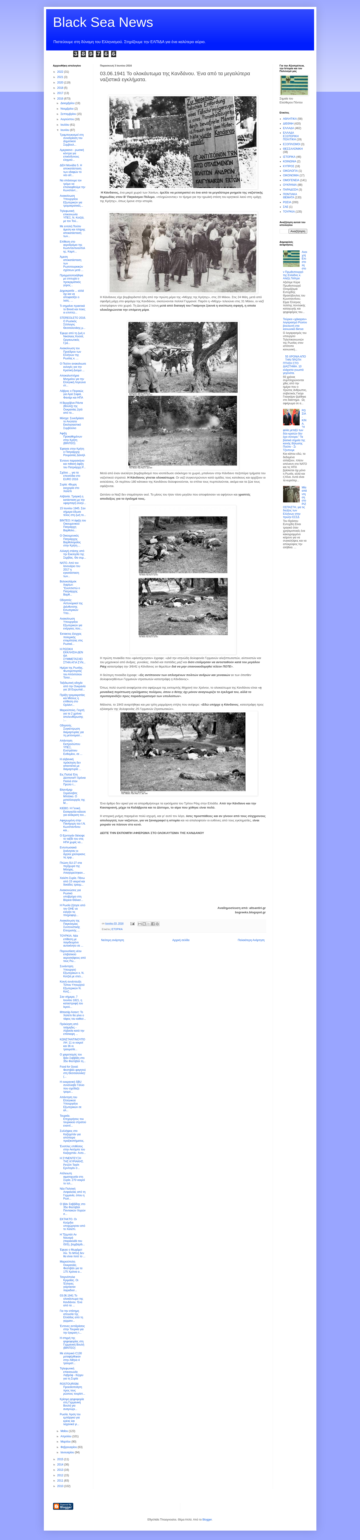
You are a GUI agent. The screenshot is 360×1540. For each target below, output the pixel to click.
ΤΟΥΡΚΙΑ (289, 211)
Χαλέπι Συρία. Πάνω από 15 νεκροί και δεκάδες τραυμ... (72, 881)
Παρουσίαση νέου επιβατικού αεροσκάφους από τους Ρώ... (73, 956)
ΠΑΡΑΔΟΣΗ (290, 189)
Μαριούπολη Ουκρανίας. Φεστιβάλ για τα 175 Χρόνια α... (71, 1266)
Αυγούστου (67, 119)
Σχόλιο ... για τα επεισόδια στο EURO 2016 (70, 476)
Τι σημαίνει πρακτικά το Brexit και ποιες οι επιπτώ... (72, 309)
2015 (60, 1459)
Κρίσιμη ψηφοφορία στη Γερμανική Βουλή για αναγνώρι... (72, 1404)
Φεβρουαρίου (69, 1447)
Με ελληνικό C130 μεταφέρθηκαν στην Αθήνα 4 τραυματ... (71, 1358)
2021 (60, 77)
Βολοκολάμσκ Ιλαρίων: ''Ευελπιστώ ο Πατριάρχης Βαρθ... (70, 588)
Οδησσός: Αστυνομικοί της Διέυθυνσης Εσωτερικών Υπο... (71, 606)
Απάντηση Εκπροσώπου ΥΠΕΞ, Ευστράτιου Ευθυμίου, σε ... (71, 747)
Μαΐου (64, 1431)
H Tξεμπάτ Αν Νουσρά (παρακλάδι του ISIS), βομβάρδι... (72, 1239)
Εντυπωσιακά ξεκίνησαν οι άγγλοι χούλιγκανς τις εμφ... (72, 852)
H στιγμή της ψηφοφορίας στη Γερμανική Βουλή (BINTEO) (72, 1342)
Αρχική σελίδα (180, 940)
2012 (60, 1475)
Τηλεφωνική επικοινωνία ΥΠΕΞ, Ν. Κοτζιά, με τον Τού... (72, 215)
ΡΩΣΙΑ (287, 202)
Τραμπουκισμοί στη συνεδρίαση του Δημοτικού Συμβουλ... (72, 139)
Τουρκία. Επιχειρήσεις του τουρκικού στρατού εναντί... (73, 1120)
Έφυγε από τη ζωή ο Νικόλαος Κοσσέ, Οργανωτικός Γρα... (72, 338)
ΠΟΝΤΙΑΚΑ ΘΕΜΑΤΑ (290, 196)
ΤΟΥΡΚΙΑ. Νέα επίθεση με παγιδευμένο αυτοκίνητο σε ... (71, 940)
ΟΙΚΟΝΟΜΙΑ (291, 175)
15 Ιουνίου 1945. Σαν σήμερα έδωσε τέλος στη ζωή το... (73, 512)
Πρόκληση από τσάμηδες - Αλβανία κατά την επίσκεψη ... (72, 1029)
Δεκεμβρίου (67, 103)
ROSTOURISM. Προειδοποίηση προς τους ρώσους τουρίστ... (72, 1388)
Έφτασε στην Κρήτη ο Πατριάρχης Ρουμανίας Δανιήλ (72, 452)
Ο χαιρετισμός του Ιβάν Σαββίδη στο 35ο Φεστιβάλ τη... (73, 1058)
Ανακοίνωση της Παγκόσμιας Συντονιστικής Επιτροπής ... (70, 925)
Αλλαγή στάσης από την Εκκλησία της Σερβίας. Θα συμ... (73, 554)
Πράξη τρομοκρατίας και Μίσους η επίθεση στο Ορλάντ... (72, 699)
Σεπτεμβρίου (68, 114)
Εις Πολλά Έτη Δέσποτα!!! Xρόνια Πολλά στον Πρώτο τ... (72, 779)
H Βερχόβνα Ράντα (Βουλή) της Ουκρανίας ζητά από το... (71, 407)
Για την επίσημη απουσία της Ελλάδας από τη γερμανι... (71, 1315)
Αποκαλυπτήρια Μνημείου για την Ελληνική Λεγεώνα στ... (73, 380)
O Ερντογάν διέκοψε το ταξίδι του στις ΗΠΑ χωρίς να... (72, 839)
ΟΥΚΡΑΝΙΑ (290, 184)
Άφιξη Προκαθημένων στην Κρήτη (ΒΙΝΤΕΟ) (71, 438)
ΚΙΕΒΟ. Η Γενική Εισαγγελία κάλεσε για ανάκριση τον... (73, 812)
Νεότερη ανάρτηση (112, 940)
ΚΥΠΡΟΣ (288, 166)
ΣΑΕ (285, 206)
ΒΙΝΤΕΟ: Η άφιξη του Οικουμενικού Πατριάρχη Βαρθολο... (73, 525)
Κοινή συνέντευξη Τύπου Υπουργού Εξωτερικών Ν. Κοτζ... (72, 986)
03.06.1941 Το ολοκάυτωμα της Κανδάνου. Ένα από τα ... (71, 1300)
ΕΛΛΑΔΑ (288, 128)
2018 (60, 87)
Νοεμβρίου (67, 108)
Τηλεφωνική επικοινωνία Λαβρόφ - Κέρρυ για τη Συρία (71, 1373)
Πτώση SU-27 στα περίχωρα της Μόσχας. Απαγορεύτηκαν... (72, 867)
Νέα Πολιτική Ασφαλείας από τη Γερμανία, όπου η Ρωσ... (72, 1193)
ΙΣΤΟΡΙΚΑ (117, 929)
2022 (60, 71)
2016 (60, 98)
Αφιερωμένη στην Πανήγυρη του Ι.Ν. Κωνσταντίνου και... (72, 825)
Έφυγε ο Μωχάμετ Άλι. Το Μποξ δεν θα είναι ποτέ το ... (72, 1253)
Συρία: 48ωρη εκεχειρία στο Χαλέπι (69, 488)
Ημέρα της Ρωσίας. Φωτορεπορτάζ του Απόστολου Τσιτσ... (71, 672)
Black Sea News (103, 22)
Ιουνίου (65, 130)
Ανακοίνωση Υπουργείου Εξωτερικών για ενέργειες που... (71, 623)
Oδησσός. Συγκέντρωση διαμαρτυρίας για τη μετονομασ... (72, 730)
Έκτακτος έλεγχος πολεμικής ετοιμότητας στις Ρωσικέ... (71, 638)
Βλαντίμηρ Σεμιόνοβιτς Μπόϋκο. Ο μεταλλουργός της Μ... (72, 796)
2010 (60, 1486)
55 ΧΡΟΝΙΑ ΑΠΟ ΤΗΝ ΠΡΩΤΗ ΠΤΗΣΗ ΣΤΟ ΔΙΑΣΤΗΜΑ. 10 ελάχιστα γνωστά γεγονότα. (294, 365)
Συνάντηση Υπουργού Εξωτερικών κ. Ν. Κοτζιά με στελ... (72, 971)
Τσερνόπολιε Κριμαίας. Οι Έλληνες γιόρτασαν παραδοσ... (69, 1283)
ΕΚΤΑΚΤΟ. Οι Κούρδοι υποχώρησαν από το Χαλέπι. (72, 1224)
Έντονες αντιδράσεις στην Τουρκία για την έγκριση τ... (72, 1329)
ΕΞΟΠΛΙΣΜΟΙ (291, 144)
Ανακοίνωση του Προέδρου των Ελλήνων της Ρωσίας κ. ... (70, 353)
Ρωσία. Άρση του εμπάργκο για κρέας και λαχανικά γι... (70, 1419)
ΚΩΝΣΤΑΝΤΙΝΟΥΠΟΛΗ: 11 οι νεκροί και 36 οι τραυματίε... (72, 1044)
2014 (60, 1464)
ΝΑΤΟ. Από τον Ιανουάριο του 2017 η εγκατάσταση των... (70, 569)
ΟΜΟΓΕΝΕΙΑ (291, 180)
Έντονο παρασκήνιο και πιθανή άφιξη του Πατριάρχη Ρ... (73, 464)
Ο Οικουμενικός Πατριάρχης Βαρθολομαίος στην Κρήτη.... (70, 540)
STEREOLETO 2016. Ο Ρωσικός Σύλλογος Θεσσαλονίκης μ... (73, 322)
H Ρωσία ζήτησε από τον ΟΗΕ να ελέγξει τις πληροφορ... (72, 910)
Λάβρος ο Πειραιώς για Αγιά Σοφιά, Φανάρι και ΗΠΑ (71, 394)
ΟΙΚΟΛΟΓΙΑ (290, 170)
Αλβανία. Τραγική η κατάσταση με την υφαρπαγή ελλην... (73, 500)
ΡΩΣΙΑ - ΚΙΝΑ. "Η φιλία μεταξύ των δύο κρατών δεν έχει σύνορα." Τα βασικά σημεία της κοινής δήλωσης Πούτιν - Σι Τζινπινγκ (295, 430)
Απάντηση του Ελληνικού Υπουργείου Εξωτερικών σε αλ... (70, 1104)
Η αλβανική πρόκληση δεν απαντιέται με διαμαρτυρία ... (70, 764)
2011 (60, 1480)
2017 (60, 93)
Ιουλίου (65, 124)
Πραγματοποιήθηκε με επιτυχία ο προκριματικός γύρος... (71, 280)
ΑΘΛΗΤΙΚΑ (290, 118)
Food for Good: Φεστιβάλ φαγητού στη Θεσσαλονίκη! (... (73, 1071)
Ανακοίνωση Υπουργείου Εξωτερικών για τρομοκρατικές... (71, 200)
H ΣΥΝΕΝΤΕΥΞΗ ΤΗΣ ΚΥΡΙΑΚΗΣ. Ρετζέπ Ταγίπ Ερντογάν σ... (72, 1163)
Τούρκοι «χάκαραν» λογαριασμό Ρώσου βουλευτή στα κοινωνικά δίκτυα (295, 324)
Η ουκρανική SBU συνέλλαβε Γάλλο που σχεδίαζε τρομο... (72, 1086)
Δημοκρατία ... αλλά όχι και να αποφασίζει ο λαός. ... (72, 295)
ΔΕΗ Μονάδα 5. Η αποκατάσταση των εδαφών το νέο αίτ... (71, 170)
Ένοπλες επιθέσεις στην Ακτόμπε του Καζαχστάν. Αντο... (73, 1150)
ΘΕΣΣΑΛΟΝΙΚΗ (293, 148)
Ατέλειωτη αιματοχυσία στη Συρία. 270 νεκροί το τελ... (72, 1178)
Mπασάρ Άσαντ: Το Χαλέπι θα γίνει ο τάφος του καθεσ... (73, 1015)
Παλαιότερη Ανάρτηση (251, 940)
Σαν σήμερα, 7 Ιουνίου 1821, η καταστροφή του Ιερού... (71, 1001)
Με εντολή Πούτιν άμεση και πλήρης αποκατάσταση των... (72, 231)
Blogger (207, 1519)
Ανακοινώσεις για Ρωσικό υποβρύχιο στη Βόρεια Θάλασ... (71, 895)
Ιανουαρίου (67, 1452)
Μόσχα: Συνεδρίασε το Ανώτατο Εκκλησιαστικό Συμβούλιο (72, 423)
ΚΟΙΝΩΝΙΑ (289, 161)
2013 (60, 1469)
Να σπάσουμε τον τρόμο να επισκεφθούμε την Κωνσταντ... (72, 185)
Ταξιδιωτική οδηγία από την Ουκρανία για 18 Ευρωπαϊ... (72, 686)
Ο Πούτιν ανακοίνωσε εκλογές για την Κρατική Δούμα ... (73, 367)
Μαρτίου (65, 1441)
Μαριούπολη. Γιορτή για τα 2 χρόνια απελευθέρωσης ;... (72, 715)
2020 (60, 82)
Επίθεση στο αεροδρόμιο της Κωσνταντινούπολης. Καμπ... (72, 246)
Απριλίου (66, 1436)
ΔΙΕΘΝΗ (288, 123)
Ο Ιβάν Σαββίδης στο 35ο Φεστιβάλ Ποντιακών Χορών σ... (72, 1209)
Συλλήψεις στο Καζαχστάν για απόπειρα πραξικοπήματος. (72, 1135)
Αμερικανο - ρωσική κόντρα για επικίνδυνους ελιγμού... (72, 154)
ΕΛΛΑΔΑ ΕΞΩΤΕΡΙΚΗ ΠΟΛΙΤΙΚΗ (291, 136)
